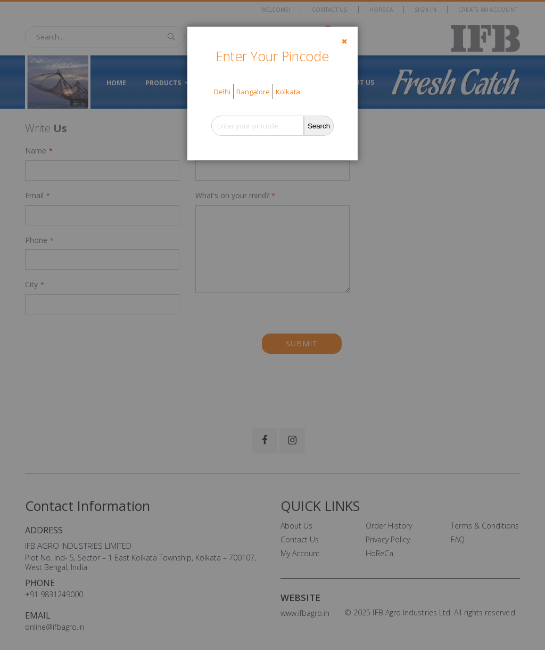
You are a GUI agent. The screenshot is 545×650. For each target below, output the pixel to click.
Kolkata (288, 91)
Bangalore (253, 91)
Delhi (222, 91)
